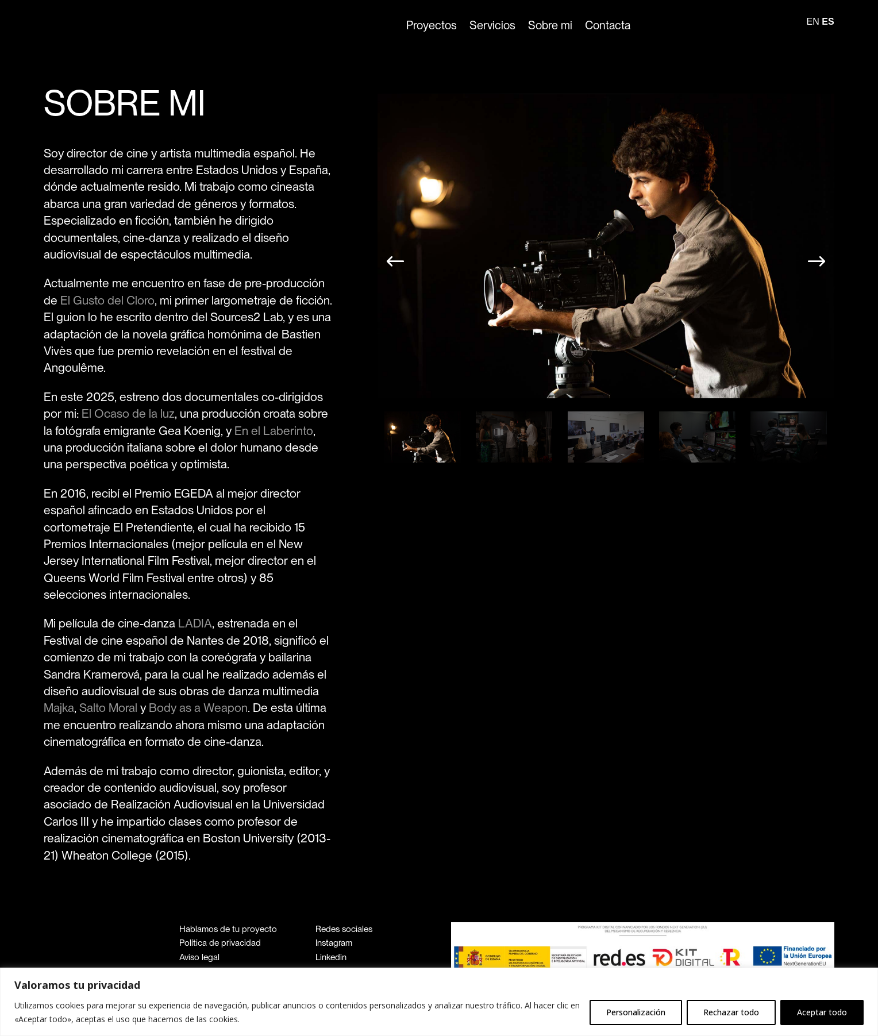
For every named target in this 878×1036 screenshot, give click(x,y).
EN (813, 21)
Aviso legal (199, 957)
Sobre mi (550, 25)
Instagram (333, 942)
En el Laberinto (273, 430)
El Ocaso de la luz (128, 413)
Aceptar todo (822, 1012)
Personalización (635, 1012)
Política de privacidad (220, 942)
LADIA (195, 623)
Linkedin (330, 957)
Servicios (492, 25)
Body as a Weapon (198, 707)
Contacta (607, 25)
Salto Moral (108, 707)
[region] (439, 1002)
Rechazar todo (731, 1012)
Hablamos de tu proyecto (228, 928)
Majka (59, 707)
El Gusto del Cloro (107, 300)
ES (828, 21)
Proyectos (431, 25)
